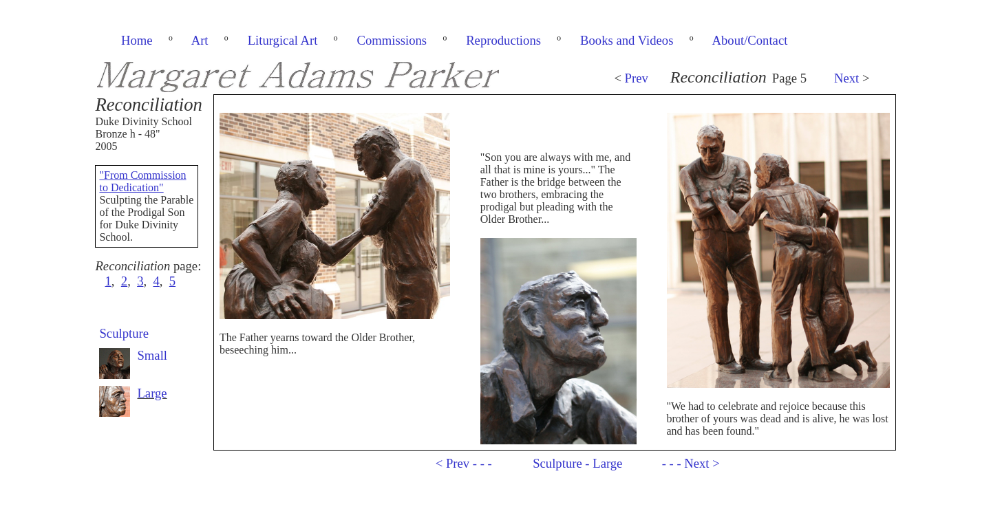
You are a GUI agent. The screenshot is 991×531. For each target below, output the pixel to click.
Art (200, 40)
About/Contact (750, 40)
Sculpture (124, 333)
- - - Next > (691, 463)
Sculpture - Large (577, 463)
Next (846, 78)
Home (137, 40)
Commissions (391, 40)
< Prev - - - (464, 463)
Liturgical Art (283, 40)
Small (152, 355)
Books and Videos (626, 40)
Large (152, 393)
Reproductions (503, 40)
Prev (636, 78)
